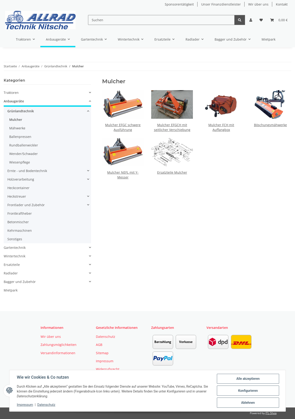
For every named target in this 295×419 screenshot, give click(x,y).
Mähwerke (17, 128)
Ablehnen (248, 402)
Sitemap (102, 353)
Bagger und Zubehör (20, 281)
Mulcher (15, 119)
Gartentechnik (15, 247)
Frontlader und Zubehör (26, 205)
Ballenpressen (20, 136)
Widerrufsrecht (107, 369)
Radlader (11, 273)
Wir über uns (258, 4)
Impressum (25, 405)
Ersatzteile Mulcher (172, 172)
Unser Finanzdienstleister (221, 4)
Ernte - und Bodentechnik (27, 171)
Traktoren (11, 92)
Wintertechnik (14, 256)
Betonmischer (18, 222)
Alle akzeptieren (248, 378)
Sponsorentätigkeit (179, 4)
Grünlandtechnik (20, 111)
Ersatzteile (12, 264)
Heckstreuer (16, 196)
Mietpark (11, 290)
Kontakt (282, 4)
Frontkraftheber (19, 213)
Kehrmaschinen (19, 230)
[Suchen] (161, 20)
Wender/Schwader (23, 154)
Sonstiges (14, 239)
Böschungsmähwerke (270, 125)
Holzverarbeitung (20, 179)
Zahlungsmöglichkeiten (59, 344)
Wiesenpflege (19, 162)
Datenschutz (46, 405)
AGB (99, 344)
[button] (251, 20)
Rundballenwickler (23, 145)
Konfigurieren (248, 390)
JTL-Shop (271, 413)
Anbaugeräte (14, 101)
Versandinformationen (58, 353)
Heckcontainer (18, 188)
